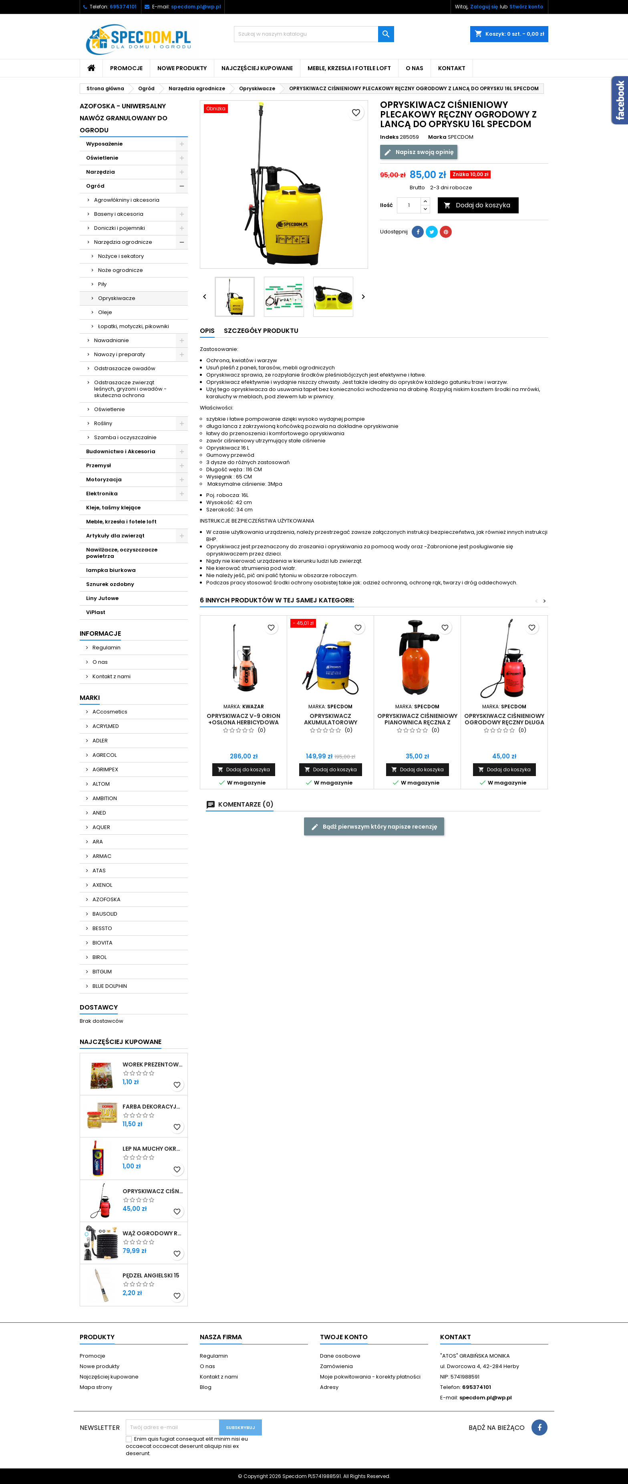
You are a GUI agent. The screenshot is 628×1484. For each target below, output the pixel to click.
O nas (414, 68)
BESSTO (101, 928)
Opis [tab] (207, 330)
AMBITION (104, 798)
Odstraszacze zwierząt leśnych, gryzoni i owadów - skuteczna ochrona (130, 389)
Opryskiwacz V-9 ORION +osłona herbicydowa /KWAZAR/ (243, 722)
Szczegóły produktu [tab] (261, 330)
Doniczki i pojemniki (119, 228)
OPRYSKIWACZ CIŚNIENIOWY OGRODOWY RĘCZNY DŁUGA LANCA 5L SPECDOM (153, 1191)
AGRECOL (104, 755)
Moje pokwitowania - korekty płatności (370, 1377)
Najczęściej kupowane (257, 68)
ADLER (99, 740)
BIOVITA (102, 943)
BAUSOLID (104, 914)
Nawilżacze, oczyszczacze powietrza (121, 553)
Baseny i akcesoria (118, 214)
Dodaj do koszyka (477, 205)
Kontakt (451, 68)
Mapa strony (96, 1387)
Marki (90, 697)
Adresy (329, 1387)
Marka (437, 137)
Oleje (105, 312)
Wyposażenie (104, 144)
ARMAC (101, 856)
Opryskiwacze (116, 298)
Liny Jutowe (102, 598)
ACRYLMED (105, 726)
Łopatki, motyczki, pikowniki (133, 326)
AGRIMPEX (104, 769)
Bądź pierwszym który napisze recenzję (374, 827)
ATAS (98, 870)
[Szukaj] (314, 34)
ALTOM (100, 784)
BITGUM (101, 971)
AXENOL (101, 885)
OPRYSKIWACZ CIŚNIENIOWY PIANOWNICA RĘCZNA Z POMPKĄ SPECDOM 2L (417, 722)
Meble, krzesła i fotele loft (349, 68)
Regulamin (106, 647)
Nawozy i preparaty (119, 354)
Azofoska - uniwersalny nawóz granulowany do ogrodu (123, 118)
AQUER (100, 827)
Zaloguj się (484, 6)
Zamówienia (336, 1366)
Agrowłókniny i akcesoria (126, 200)
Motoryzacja (104, 479)
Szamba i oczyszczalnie (125, 437)
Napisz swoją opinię (419, 152)
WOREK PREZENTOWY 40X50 (153, 1064)
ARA (97, 841)
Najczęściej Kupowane (120, 1041)
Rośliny (103, 423)
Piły (102, 284)
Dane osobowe (340, 1356)
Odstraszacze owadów (124, 368)
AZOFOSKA (106, 899)
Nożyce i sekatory (121, 256)
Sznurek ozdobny (110, 584)
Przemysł (98, 465)
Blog (205, 1387)
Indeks (389, 137)
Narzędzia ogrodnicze (123, 242)
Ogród (95, 186)
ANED (98, 813)
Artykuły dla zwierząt (115, 535)
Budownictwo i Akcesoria (120, 451)
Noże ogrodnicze (120, 270)
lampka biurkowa (111, 570)
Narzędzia (100, 172)
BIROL (99, 957)
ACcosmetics (109, 712)
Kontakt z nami (111, 676)
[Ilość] (409, 205)
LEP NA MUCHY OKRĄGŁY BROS (153, 1148)
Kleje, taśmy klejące (113, 507)
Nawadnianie (111, 340)
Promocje (126, 68)
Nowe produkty (182, 68)
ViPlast (95, 612)
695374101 (123, 6)
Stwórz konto (526, 6)
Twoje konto (344, 1337)
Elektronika (102, 493)
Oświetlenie (102, 158)
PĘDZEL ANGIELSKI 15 (151, 1275)
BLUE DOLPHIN (109, 986)
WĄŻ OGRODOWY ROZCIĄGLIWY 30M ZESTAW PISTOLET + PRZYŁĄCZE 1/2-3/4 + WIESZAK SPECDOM (153, 1233)
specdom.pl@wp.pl (196, 6)
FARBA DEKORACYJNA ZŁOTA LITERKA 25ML (153, 1106)
